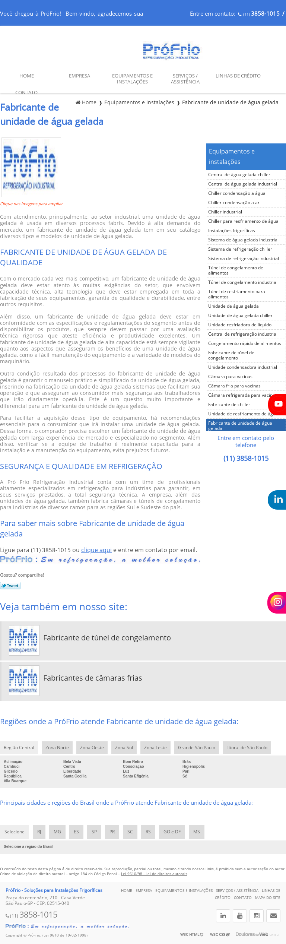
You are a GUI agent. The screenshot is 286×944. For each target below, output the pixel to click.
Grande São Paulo (196, 747)
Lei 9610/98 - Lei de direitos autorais (154, 873)
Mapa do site (267, 897)
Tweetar (10, 585)
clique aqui (96, 550)
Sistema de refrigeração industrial (243, 258)
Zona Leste (155, 747)
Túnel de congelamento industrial (242, 282)
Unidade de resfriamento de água (243, 413)
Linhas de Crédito (238, 76)
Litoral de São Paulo (246, 747)
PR (112, 831)
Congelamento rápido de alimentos (244, 343)
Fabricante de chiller (229, 404)
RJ (39, 831)
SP (94, 831)
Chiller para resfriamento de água (243, 221)
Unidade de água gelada (233, 306)
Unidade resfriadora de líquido (239, 324)
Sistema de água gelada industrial (243, 240)
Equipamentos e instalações (232, 156)
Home (26, 76)
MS (196, 831)
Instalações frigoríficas (231, 230)
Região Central (19, 747)
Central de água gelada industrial (242, 184)
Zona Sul (124, 747)
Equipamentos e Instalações (132, 79)
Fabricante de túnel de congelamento (231, 355)
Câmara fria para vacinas (234, 386)
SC (130, 831)
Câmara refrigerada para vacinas (242, 395)
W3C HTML (191, 934)
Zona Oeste (92, 747)
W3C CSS (220, 934)
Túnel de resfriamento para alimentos (236, 294)
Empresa (79, 76)
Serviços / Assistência (185, 79)
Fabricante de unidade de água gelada (240, 426)
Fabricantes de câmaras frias (92, 678)
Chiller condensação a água (237, 193)
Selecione (14, 831)
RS (148, 831)
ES (76, 831)
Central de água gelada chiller (239, 174)
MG (57, 831)
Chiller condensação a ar (234, 202)
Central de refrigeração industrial (242, 334)
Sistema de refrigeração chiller (240, 249)
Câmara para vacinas (230, 376)
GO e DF (172, 831)
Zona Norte (57, 747)
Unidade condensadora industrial (242, 367)
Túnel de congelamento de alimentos (235, 270)
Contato (26, 93)
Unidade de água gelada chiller (240, 315)
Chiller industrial (225, 212)
